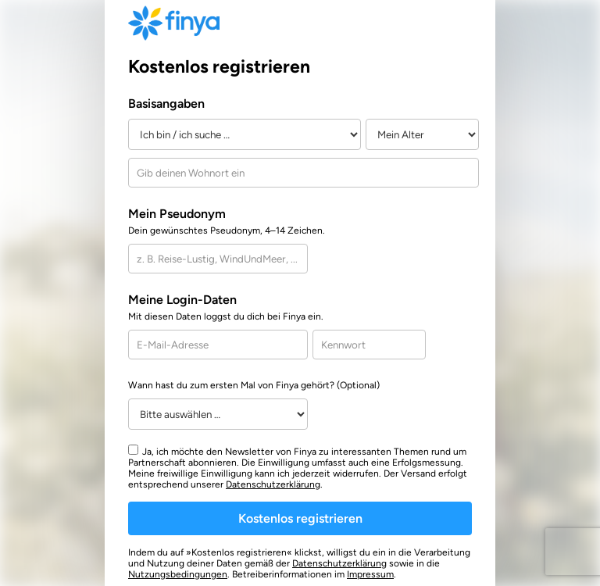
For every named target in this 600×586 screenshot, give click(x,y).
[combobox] (303, 173)
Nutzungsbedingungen (177, 574)
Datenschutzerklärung (273, 484)
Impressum (370, 574)
